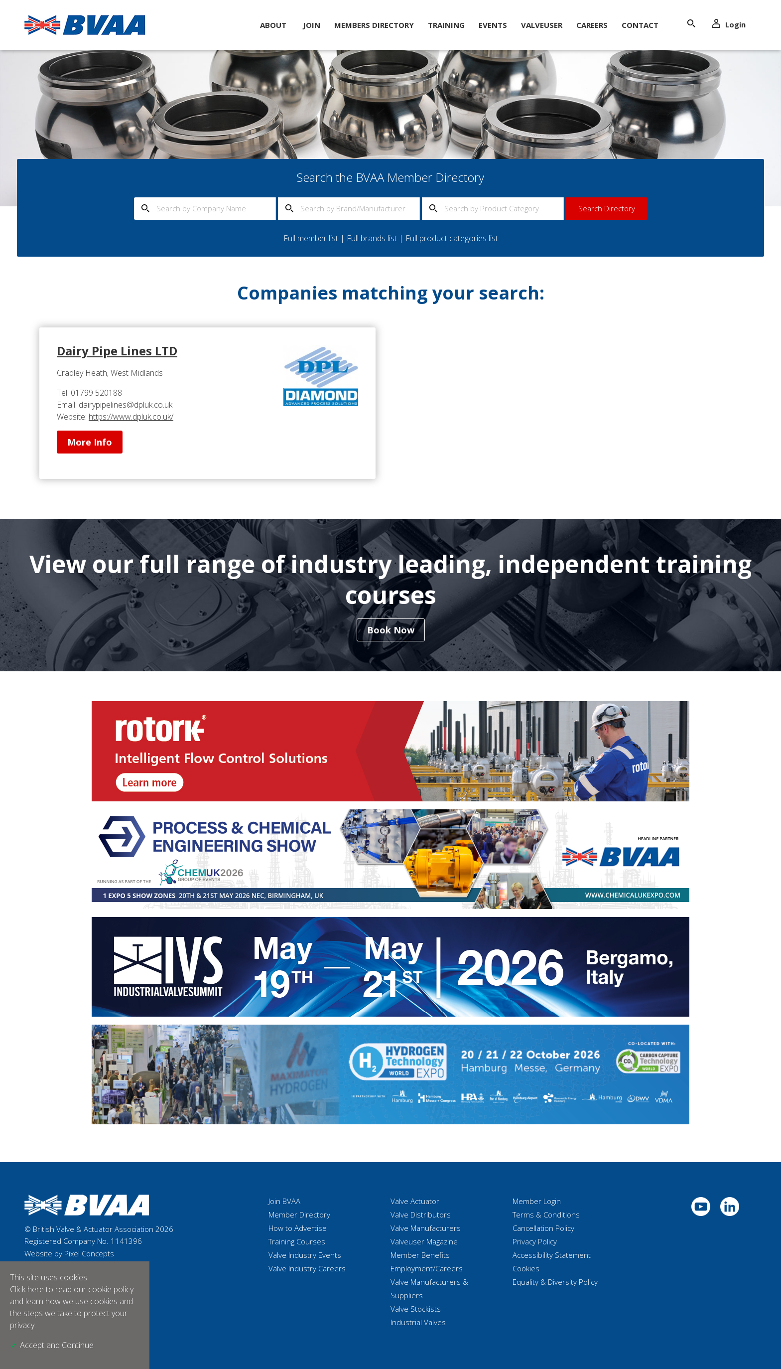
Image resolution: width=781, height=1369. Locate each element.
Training (446, 25)
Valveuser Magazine (424, 1241)
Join (311, 25)
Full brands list (372, 238)
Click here (27, 1289)
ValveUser (541, 25)
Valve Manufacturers (425, 1228)
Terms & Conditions (546, 1214)
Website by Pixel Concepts (69, 1253)
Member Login (537, 1201)
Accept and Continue (57, 1345)
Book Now (390, 630)
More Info (89, 442)
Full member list (310, 238)
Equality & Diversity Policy (555, 1282)
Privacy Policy (535, 1241)
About (273, 25)
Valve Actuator (414, 1201)
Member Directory (299, 1214)
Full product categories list (451, 238)
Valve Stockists (415, 1309)
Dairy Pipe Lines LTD (117, 350)
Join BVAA (284, 1201)
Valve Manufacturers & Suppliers (429, 1288)
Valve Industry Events (304, 1255)
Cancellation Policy (543, 1228)
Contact (640, 25)
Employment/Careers (426, 1268)
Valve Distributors (420, 1214)
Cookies (526, 1268)
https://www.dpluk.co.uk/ (131, 416)
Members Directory (374, 25)
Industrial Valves (418, 1322)
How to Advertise (297, 1228)
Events (493, 25)
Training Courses (296, 1241)
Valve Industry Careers (307, 1268)
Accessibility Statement (552, 1255)
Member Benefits (420, 1255)
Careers (592, 25)
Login (729, 24)
